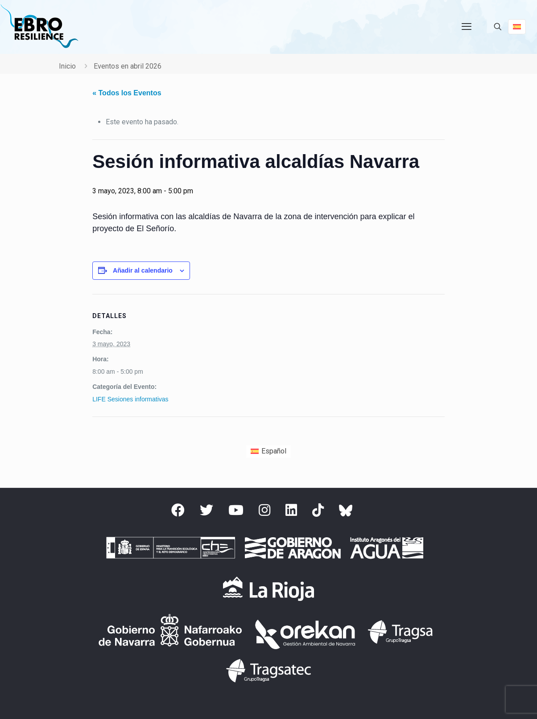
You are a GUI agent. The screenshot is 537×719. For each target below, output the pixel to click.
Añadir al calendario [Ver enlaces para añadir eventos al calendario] (143, 270)
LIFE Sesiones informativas (130, 399)
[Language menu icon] (517, 26)
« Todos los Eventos (126, 93)
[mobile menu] (466, 26)
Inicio (67, 66)
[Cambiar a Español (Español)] (268, 451)
